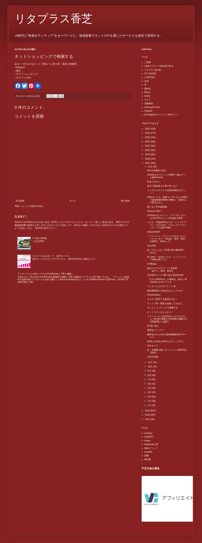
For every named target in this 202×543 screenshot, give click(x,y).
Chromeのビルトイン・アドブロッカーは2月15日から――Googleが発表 (166, 216)
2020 (148, 150)
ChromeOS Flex (152, 107)
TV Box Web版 (39, 238)
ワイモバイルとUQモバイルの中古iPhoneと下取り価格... (45, 274)
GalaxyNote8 (153, 232)
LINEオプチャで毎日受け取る (158, 66)
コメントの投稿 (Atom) (31, 206)
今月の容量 (152, 357)
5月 (150, 388)
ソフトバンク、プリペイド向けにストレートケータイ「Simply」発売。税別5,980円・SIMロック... (167, 239)
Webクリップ (150, 448)
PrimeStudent (153, 295)
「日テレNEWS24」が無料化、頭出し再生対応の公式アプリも (167, 280)
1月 (150, 405)
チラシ (147, 99)
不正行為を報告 (151, 468)
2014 (148, 419)
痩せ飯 (147, 459)
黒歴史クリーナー (156, 330)
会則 (146, 81)
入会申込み (149, 77)
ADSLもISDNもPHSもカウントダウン (166, 341)
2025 (148, 128)
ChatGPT (148, 437)
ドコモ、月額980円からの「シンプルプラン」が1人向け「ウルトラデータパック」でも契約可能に (166, 225)
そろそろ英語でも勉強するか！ (162, 299)
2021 (148, 146)
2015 (148, 415)
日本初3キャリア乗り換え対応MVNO (165, 275)
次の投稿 (20, 201)
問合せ (147, 92)
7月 (150, 379)
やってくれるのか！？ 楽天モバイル (51, 256)
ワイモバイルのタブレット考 (161, 286)
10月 (150, 366)
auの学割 (151, 245)
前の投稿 (125, 201)
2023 (148, 137)
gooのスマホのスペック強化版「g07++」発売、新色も (162, 269)
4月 (150, 392)
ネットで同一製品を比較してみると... (165, 303)
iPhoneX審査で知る (156, 170)
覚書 (146, 455)
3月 (150, 396)
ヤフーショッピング (27, 74)
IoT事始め (152, 264)
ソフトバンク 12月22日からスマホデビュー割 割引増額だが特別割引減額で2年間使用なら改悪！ (167, 319)
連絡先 (147, 88)
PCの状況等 (150, 73)
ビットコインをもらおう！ (160, 312)
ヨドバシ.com (23, 77)
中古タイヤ (152, 345)
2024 (148, 133)
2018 (148, 159)
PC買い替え (153, 326)
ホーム (72, 201)
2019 (148, 154)
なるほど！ (21, 216)
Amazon (20, 67)
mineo (147, 96)
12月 (150, 166)
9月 (150, 371)
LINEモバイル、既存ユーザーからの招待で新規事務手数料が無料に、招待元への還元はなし (167, 200)
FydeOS (148, 111)
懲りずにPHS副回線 (157, 207)
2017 (148, 163)
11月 (150, 362)
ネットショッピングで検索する (162, 307)
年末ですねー (153, 181)
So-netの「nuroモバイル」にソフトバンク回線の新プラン (166, 258)
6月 (150, 384)
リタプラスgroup (152, 70)
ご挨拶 (147, 62)
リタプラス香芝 (53, 19)
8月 (150, 375)
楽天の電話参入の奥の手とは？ (162, 186)
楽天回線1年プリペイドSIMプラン (161, 114)
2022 (148, 141)
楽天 (18, 70)
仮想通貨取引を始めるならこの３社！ (165, 290)
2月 (150, 401)
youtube (148, 452)
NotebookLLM (151, 444)
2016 (148, 410)
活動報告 (148, 103)
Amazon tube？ (154, 211)
